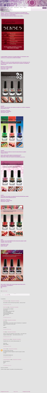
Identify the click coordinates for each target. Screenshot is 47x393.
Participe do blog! (6, 7)
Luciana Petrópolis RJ (6, 359)
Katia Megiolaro (5, 300)
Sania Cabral (5, 307)
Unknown (4, 348)
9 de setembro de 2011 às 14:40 (7, 304)
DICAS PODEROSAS (9, 2)
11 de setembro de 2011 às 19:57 (7, 365)
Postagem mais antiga (26, 391)
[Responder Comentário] (15, 300)
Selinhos (25, 7)
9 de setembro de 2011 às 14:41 (7, 317)
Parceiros (21, 7)
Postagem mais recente (5, 391)
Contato (11, 7)
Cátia (4, 331)
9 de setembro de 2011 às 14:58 (7, 329)
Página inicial (16, 391)
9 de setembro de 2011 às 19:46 (7, 346)
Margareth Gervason (6, 339)
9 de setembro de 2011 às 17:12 (7, 336)
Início (2, 7)
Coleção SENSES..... (6, 11)
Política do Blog (16, 7)
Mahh (4, 320)
